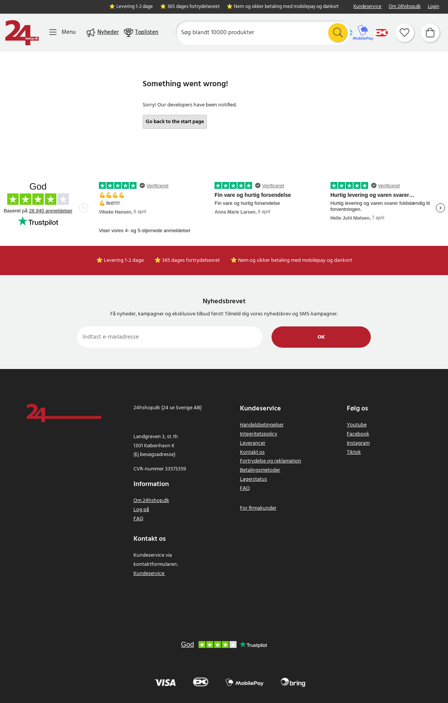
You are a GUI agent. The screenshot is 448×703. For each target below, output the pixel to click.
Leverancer (252, 443)
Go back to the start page (175, 121)
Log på (141, 509)
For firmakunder (258, 508)
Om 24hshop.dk (405, 7)
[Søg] (263, 33)
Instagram (358, 443)
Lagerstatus (253, 479)
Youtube (357, 425)
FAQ (138, 519)
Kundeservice (367, 7)
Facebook (358, 434)
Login (433, 7)
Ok (321, 337)
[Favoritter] (404, 32)
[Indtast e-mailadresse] (169, 337)
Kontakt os (252, 452)
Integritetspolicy (258, 434)
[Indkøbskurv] (430, 32)
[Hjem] (22, 32)
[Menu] (62, 32)
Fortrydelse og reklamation (270, 461)
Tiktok (354, 452)
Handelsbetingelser (262, 425)
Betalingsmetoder (260, 470)
